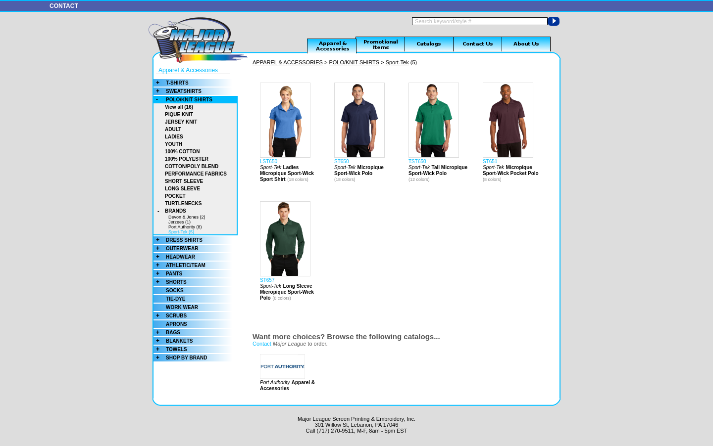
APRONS (176, 324)
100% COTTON (182, 151)
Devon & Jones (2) (186, 217)
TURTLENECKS (183, 203)
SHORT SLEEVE (184, 181)
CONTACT (64, 5)
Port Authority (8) (185, 226)
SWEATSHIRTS (177, 91)
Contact (262, 344)
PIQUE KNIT (179, 114)
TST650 (417, 161)
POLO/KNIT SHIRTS (182, 99)
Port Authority (275, 382)
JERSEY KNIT (181, 122)
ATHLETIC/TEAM (179, 265)
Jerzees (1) (179, 222)
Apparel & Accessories (188, 70)
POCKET (175, 196)
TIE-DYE (175, 299)
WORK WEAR (182, 307)
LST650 (268, 161)
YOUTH (173, 144)
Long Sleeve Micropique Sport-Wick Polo (287, 292)
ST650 (341, 161)
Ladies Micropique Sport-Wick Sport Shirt (287, 173)
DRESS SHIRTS (178, 240)
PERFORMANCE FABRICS (196, 174)
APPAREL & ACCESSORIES (288, 62)
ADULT (173, 129)
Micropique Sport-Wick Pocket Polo (511, 170)
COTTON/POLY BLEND (191, 166)
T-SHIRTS (171, 83)
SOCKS (175, 290)
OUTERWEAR (175, 248)
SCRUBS (170, 315)
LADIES (174, 136)
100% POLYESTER (186, 159)
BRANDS (169, 211)
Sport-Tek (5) (181, 231)
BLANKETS (173, 341)
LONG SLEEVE (182, 188)
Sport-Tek (397, 62)
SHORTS (170, 282)
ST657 (267, 280)
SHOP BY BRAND (180, 357)
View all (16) (179, 107)
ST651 (490, 161)
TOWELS (170, 349)
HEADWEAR (174, 257)
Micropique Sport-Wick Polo (359, 170)
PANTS (167, 273)
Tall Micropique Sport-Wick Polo (437, 170)
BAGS (166, 332)
